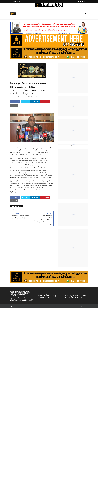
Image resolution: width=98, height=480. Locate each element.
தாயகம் (35, 97)
